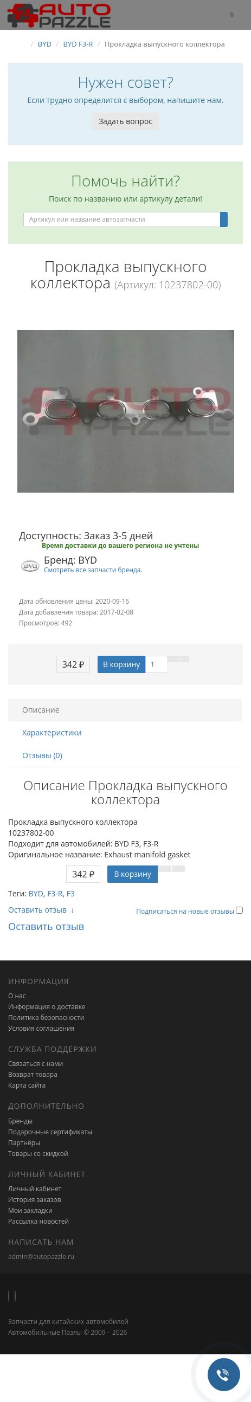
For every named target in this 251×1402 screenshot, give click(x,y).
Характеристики (52, 732)
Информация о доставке (47, 1006)
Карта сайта (27, 1085)
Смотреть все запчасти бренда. (93, 569)
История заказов (34, 1199)
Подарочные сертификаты (50, 1131)
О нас (16, 995)
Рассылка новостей (38, 1221)
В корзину (121, 664)
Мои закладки (30, 1210)
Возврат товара (32, 1074)
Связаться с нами (35, 1063)
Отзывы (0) (42, 755)
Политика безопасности (46, 1017)
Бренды (20, 1121)
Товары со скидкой (38, 1153)
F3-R (54, 893)
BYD (36, 893)
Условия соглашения (41, 1028)
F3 (71, 893)
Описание (41, 710)
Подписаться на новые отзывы (186, 911)
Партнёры (24, 1142)
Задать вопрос (125, 121)
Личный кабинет (35, 1188)
